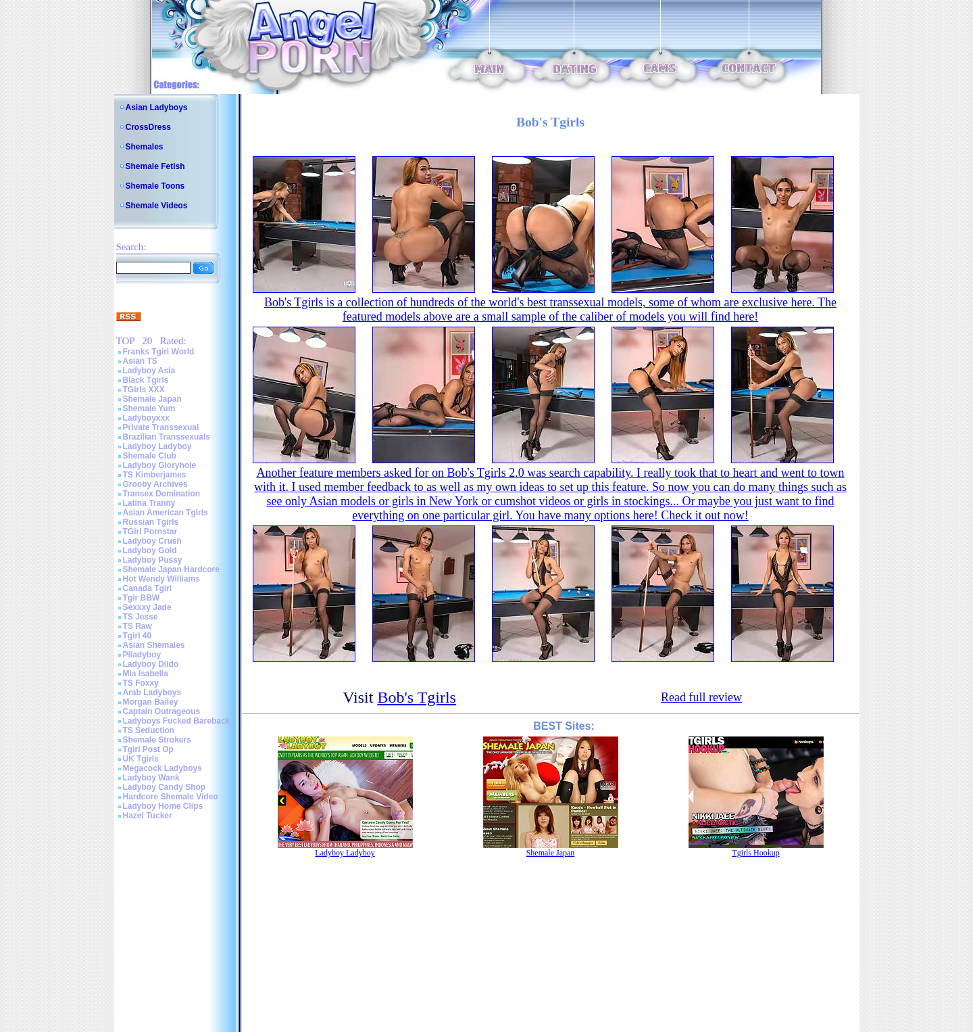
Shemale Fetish (155, 166)
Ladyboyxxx (146, 418)
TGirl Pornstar (150, 531)
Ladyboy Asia (149, 370)
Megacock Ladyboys (162, 768)
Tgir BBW (141, 598)
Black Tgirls (146, 380)
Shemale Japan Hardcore (171, 569)
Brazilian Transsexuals (166, 437)
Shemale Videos (157, 205)
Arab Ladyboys (152, 692)
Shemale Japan (152, 399)
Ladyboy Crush (152, 541)
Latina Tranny (149, 503)
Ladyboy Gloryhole (160, 465)
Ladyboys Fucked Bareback (176, 721)
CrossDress (148, 127)
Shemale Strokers (157, 740)
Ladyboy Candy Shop (164, 787)
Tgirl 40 (137, 635)
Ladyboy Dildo (151, 664)
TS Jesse (140, 616)
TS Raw (137, 626)
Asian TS (140, 361)
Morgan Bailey (150, 702)
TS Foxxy (141, 683)
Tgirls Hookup (755, 853)
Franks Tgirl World (159, 351)
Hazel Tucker (147, 815)
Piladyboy (142, 654)
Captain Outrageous (162, 711)
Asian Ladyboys (157, 107)
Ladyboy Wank (151, 777)
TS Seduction (149, 730)
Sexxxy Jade (147, 607)
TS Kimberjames (154, 474)
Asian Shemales (154, 645)
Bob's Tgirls (416, 697)
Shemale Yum (149, 408)
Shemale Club (149, 456)
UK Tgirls (141, 759)
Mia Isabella (145, 673)
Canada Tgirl (147, 588)
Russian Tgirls (151, 522)
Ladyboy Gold (150, 550)
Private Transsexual (161, 427)
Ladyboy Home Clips (163, 806)
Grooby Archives (155, 484)
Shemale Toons (155, 186)
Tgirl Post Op (148, 749)
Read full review (701, 697)
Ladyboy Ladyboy (157, 446)
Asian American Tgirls (165, 512)
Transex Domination (162, 493)
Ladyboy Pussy (152, 560)
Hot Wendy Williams (161, 579)
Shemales (145, 146)
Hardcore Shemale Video (170, 796)
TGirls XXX (144, 389)
